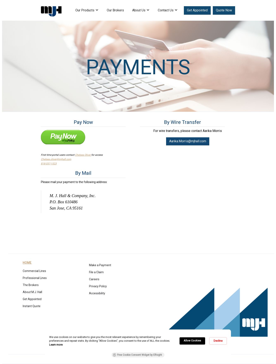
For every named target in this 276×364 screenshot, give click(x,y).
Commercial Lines (34, 271)
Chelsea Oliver (83, 154)
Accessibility (97, 293)
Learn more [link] (56, 344)
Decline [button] (218, 340)
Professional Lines (35, 278)
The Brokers (31, 285)
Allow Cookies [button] (192, 340)
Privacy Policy (98, 286)
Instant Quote (31, 306)
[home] (51, 10)
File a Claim (96, 272)
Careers (94, 279)
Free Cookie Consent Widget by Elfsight (137, 355)
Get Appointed (197, 10)
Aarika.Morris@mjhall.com (187, 141)
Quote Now (224, 10)
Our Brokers (115, 10)
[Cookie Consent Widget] (138, 345)
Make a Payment (100, 265)
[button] (87, 12)
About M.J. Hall (32, 292)
